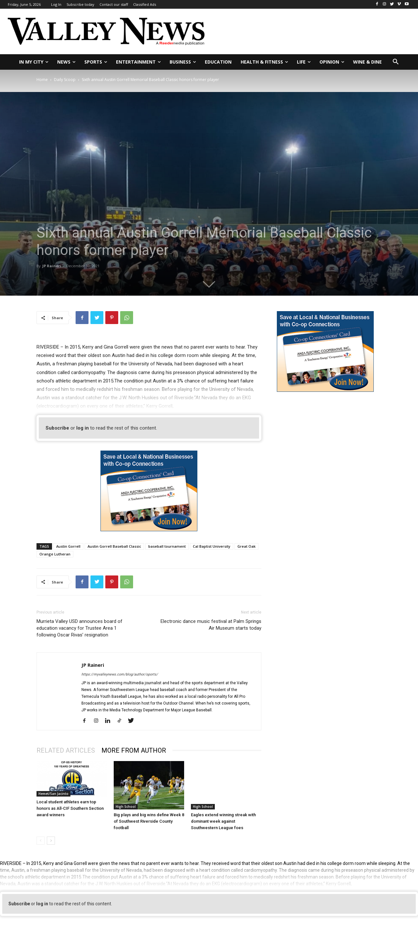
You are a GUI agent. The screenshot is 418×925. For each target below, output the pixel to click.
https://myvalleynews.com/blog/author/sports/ (119, 674)
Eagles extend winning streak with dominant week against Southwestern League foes (223, 821)
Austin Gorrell (68, 546)
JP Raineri (51, 265)
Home (42, 79)
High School (126, 806)
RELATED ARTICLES (66, 750)
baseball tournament (167, 546)
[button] (395, 62)
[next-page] (51, 841)
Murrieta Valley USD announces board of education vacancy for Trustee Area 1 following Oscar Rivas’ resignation (79, 628)
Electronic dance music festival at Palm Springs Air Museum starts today (211, 624)
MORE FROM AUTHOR (133, 750)
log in (82, 428)
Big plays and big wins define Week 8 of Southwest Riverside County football (149, 821)
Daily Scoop (65, 79)
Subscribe (57, 428)
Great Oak (246, 546)
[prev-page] (41, 841)
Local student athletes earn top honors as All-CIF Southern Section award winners (70, 808)
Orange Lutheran (54, 554)
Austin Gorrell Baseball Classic (114, 546)
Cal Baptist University (211, 546)
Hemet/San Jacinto (53, 793)
